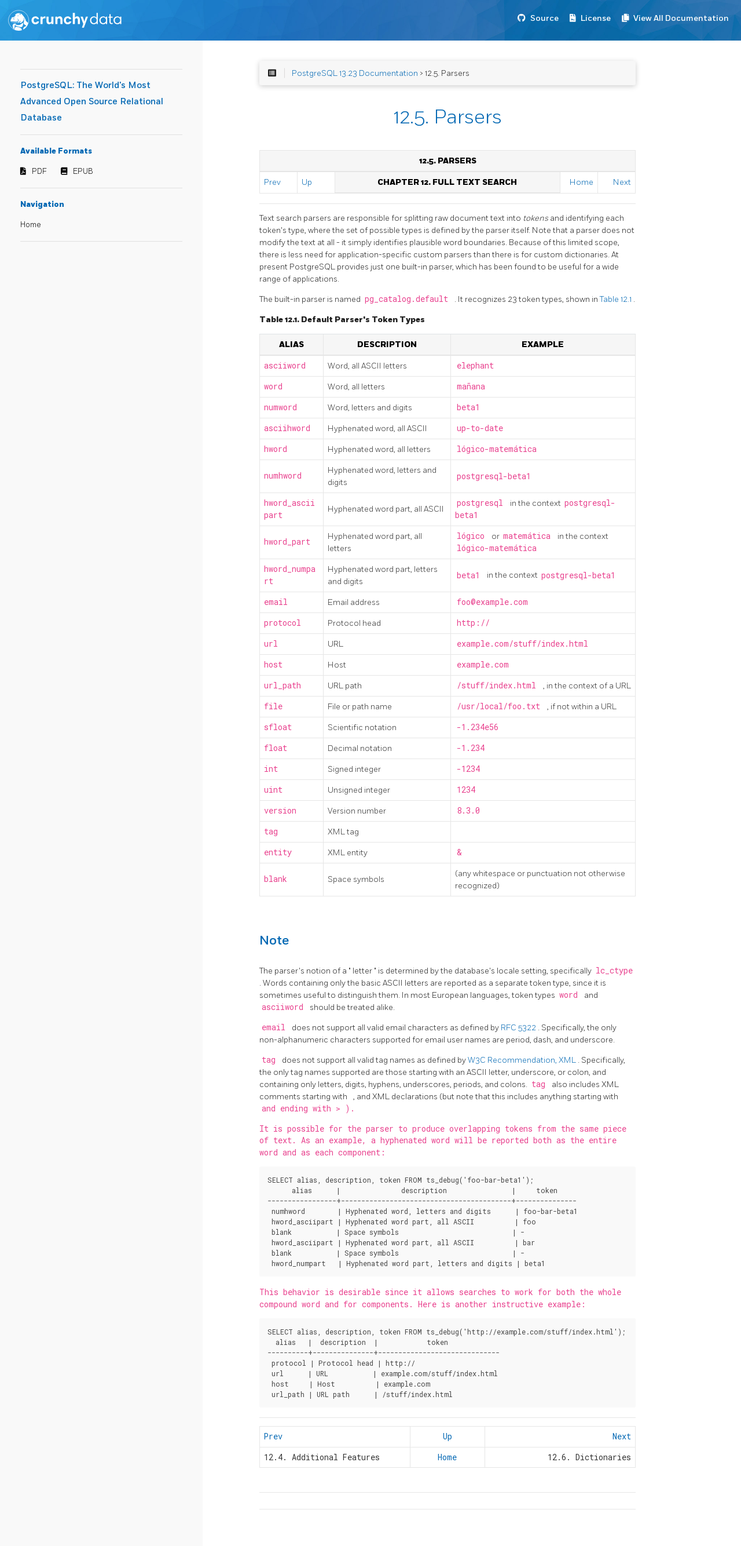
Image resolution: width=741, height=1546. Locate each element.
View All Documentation (681, 18)
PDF (39, 171)
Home (30, 224)
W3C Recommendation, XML (523, 1060)
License (596, 18)
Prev (272, 182)
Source (544, 18)
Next (622, 182)
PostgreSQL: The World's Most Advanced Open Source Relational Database (91, 101)
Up (307, 182)
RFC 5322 (519, 1028)
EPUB (83, 171)
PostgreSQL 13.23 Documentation (355, 73)
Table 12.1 (616, 299)
